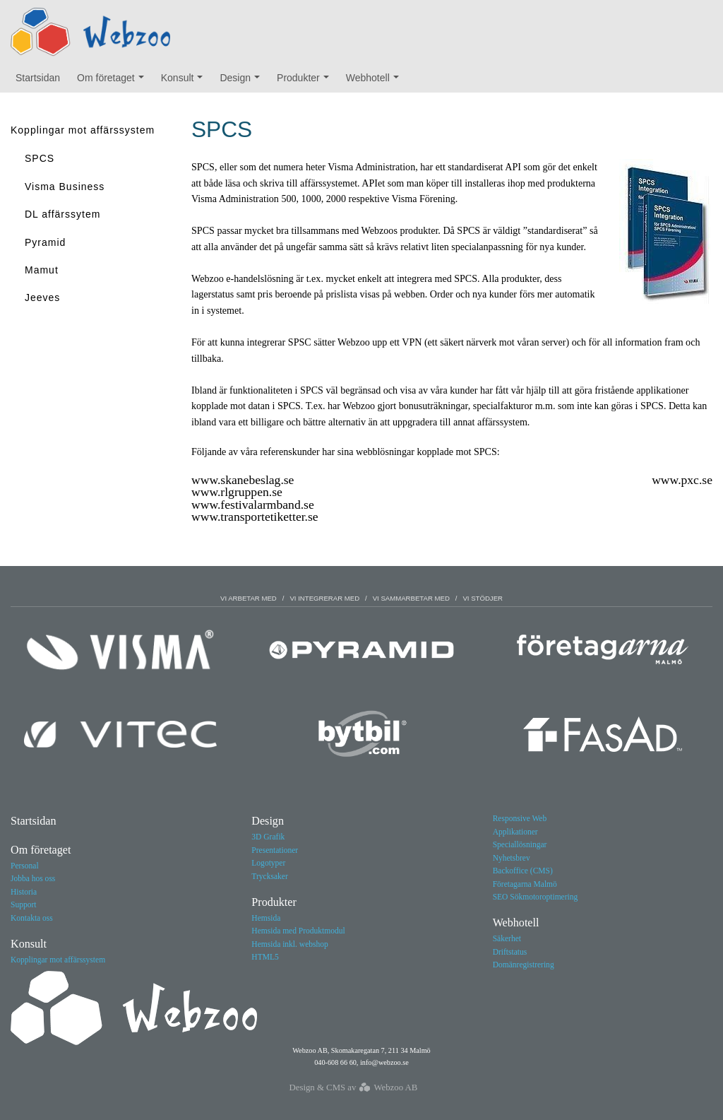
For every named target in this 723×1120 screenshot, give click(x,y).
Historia (24, 892)
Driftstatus (510, 952)
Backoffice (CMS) (523, 870)
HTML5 (264, 957)
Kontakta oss (32, 918)
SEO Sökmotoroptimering (535, 896)
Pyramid (45, 242)
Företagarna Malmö (525, 884)
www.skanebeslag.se (242, 480)
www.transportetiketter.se (254, 516)
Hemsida (265, 918)
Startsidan (38, 77)
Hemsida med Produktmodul (298, 930)
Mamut (42, 270)
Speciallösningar (520, 844)
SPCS (39, 158)
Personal (25, 865)
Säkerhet (507, 938)
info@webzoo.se (384, 1062)
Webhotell (375, 81)
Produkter (306, 81)
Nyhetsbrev (511, 858)
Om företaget (113, 81)
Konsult (185, 81)
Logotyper (268, 863)
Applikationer (515, 831)
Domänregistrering (523, 964)
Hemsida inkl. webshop (289, 944)
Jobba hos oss (33, 878)
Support (23, 904)
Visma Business (64, 186)
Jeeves (42, 297)
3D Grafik (268, 836)
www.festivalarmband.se (252, 504)
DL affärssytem (62, 214)
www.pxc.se (682, 480)
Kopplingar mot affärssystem (83, 130)
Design (242, 81)
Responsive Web (520, 818)
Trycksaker (269, 876)
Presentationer (274, 850)
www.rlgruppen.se (236, 492)
